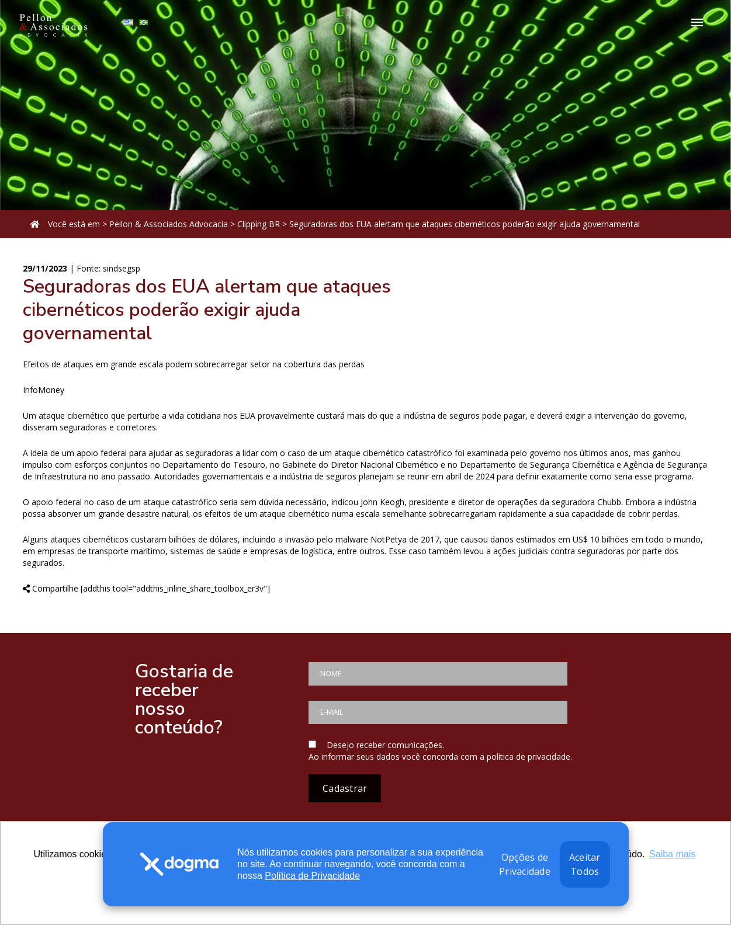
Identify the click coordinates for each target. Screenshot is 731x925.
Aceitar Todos (585, 864)
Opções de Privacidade (524, 864)
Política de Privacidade (312, 876)
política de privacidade (528, 756)
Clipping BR (258, 223)
